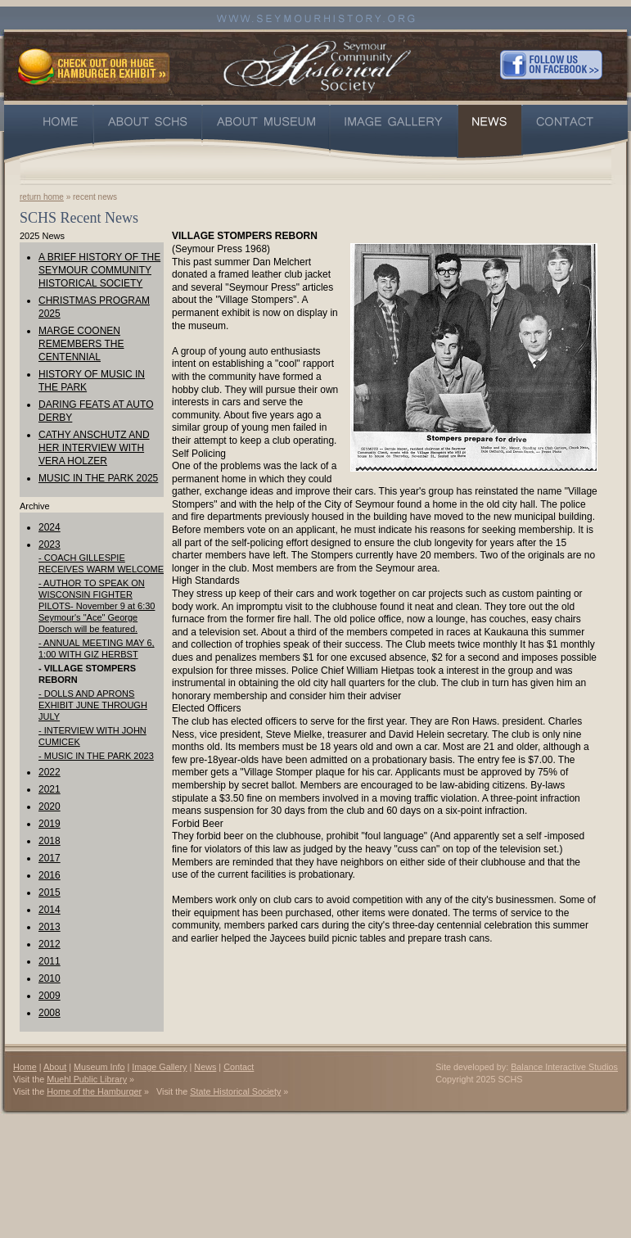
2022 (49, 772)
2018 (49, 841)
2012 (49, 944)
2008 (49, 1013)
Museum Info (99, 1067)
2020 (49, 806)
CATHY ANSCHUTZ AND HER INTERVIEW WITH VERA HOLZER (94, 448)
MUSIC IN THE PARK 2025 (98, 478)
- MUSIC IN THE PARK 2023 (96, 756)
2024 (49, 527)
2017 (49, 858)
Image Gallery (159, 1067)
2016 (49, 875)
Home (25, 1067)
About (54, 1067)
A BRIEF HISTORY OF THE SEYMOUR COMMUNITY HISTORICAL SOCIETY (99, 270)
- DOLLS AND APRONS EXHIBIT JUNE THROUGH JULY (92, 705)
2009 (49, 995)
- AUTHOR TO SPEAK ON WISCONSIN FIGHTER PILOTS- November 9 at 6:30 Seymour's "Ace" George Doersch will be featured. (96, 606)
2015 (49, 892)
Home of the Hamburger (94, 1091)
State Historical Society (235, 1091)
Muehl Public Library (87, 1079)
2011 (49, 961)
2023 (49, 544)
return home (42, 196)
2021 (49, 789)
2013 (49, 927)
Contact (238, 1067)
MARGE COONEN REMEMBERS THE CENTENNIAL (81, 344)
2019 (49, 823)
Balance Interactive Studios (564, 1067)
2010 (49, 978)
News (205, 1067)
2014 (49, 909)
